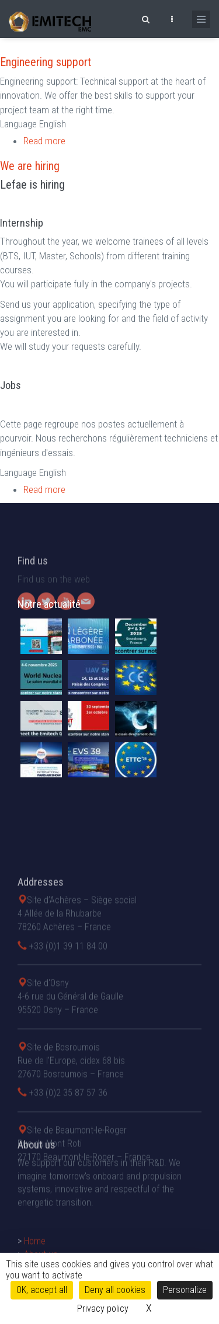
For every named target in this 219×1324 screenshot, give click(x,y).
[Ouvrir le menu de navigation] (201, 19)
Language (18, 124)
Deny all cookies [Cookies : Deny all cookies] (115, 1289)
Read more (44, 141)
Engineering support (45, 62)
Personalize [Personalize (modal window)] (185, 1289)
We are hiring (30, 166)
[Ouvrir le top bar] (172, 17)
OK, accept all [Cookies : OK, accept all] (41, 1289)
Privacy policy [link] (102, 1308)
